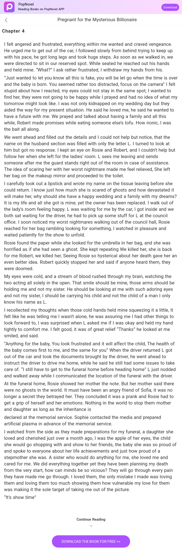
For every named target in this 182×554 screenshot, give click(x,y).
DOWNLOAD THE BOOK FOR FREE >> (91, 541)
